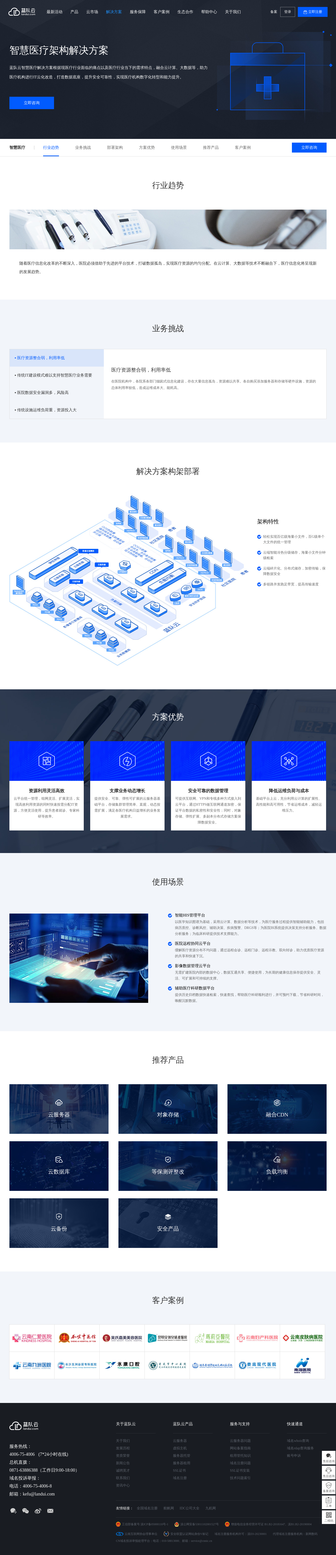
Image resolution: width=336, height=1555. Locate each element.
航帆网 (169, 1508)
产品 (74, 12)
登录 (287, 12)
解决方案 (114, 12)
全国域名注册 (147, 1508)
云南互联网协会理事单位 (141, 1534)
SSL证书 (179, 1470)
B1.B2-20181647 (274, 1524)
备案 (273, 12)
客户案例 (161, 12)
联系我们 (123, 1478)
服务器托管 (181, 1456)
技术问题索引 (240, 1478)
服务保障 (138, 12)
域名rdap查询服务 (300, 1448)
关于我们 (233, 12)
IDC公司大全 (189, 1508)
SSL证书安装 (240, 1470)
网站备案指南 (240, 1448)
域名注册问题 (240, 1463)
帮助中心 (209, 12)
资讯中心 (123, 1485)
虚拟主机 (180, 1448)
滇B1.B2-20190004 (299, 1524)
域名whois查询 (298, 1441)
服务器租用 (181, 1463)
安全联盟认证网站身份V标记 (189, 1534)
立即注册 (315, 12)
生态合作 (185, 12)
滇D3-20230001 (257, 1534)
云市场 (92, 12)
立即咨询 (32, 103)
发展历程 (123, 1448)
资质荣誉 (123, 1456)
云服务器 (180, 1441)
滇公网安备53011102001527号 (199, 1524)
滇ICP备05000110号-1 (154, 1524)
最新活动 (54, 12)
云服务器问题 (240, 1441)
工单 (329, 1506)
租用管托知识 (240, 1456)
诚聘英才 (123, 1470)
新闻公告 (123, 1463)
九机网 (210, 1508)
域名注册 (180, 1478)
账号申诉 (294, 1456)
